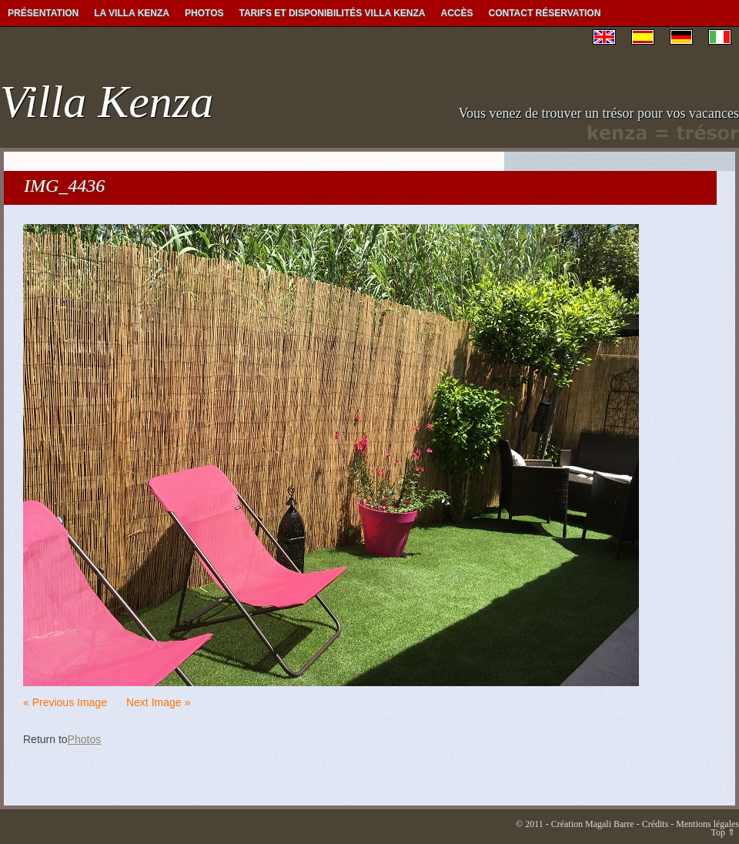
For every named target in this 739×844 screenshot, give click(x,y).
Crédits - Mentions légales (690, 824)
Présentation (43, 13)
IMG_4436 (64, 186)
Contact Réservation (545, 13)
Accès (457, 13)
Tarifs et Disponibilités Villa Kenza (332, 13)
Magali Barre (609, 824)
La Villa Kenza (131, 13)
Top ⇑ (723, 832)
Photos (204, 13)
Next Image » (158, 702)
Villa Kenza (106, 101)
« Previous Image (65, 702)
